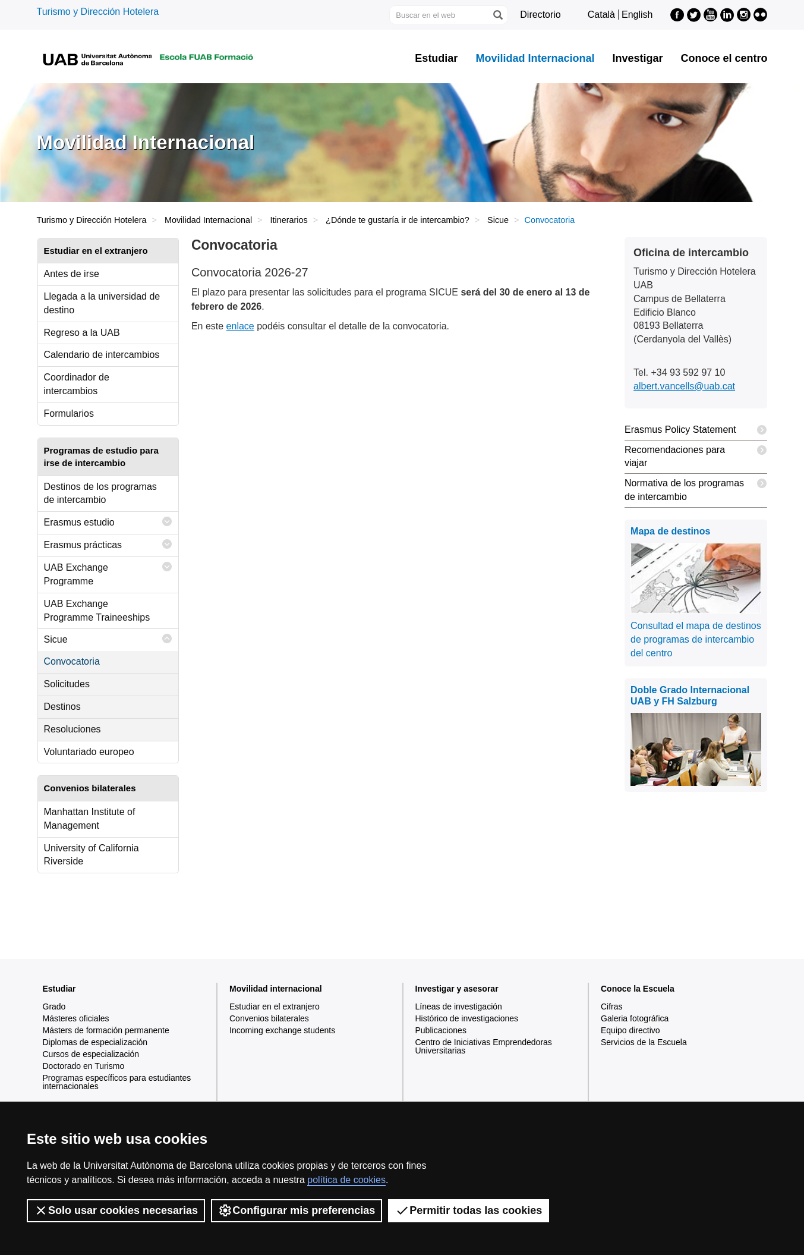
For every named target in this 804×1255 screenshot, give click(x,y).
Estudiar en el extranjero (274, 1006)
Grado (54, 1006)
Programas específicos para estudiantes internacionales (117, 1082)
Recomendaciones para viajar (696, 454)
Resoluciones (72, 729)
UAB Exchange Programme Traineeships (97, 610)
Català (601, 15)
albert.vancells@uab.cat (684, 386)
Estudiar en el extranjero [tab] (96, 251)
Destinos (62, 707)
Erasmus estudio (108, 521)
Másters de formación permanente (106, 1030)
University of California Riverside (91, 855)
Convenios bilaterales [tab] (90, 788)
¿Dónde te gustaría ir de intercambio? (397, 220)
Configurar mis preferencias (296, 1210)
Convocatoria (72, 661)
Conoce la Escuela (637, 988)
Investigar (637, 58)
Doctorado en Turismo (84, 1066)
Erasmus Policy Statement (696, 430)
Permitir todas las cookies (468, 1210)
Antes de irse (71, 274)
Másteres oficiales (76, 1018)
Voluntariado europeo (89, 752)
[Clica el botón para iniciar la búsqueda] (497, 15)
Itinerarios (289, 220)
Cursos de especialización (91, 1054)
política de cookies (346, 1180)
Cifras (612, 1006)
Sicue (498, 220)
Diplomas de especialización (95, 1042)
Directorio (540, 15)
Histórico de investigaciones (467, 1018)
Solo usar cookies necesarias (116, 1210)
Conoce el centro (723, 58)
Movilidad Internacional (534, 58)
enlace (240, 326)
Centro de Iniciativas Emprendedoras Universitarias (483, 1046)
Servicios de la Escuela (644, 1042)
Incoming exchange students (282, 1030)
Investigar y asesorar (457, 988)
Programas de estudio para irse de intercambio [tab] (101, 456)
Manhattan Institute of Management (89, 819)
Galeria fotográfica (635, 1018)
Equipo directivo (630, 1030)
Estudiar (436, 58)
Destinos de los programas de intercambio (100, 493)
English (637, 15)
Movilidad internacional (275, 988)
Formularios (69, 413)
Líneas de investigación (458, 1006)
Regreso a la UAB (82, 333)
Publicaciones (440, 1030)
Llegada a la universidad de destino (102, 303)
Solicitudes (67, 684)
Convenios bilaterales (269, 1018)
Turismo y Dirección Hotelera (98, 12)
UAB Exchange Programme (108, 571)
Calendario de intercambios (102, 355)
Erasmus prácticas (108, 544)
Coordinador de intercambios (76, 384)
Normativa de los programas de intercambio (696, 488)
